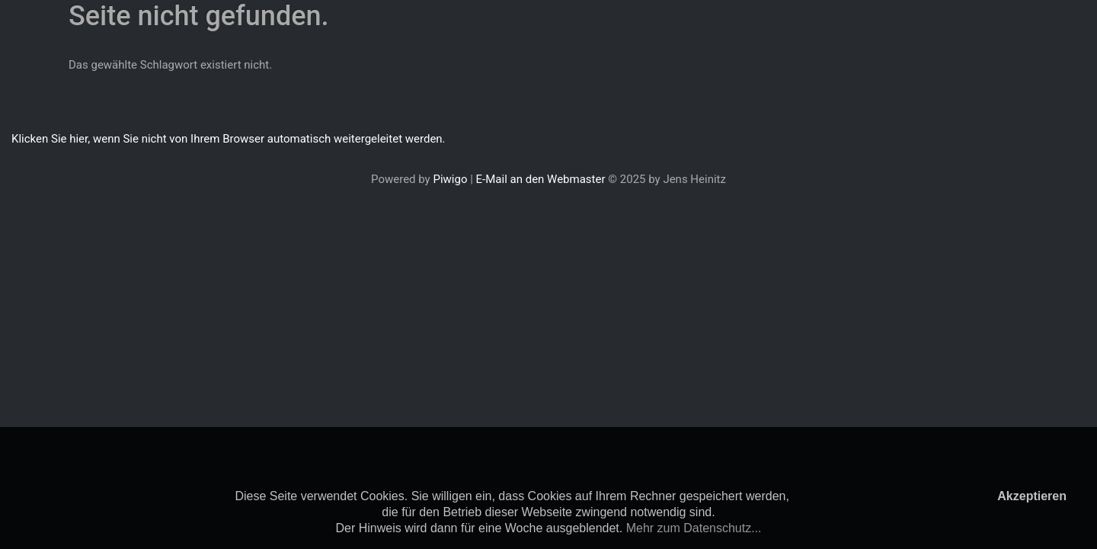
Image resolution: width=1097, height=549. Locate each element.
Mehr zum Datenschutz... (694, 528)
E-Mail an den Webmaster (541, 179)
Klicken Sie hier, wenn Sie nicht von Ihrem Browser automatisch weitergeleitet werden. (228, 139)
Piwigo (450, 179)
